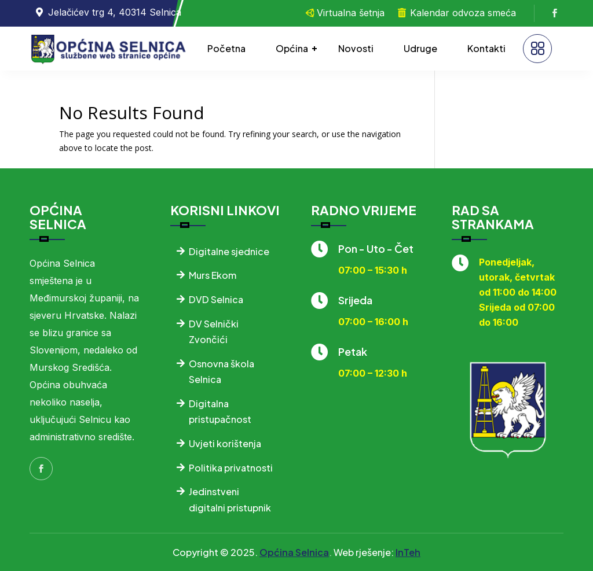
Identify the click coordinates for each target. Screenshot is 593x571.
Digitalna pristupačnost (220, 411)
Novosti (356, 48)
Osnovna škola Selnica (221, 371)
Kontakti (486, 48)
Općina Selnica (294, 552)
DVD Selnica (216, 299)
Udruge (420, 48)
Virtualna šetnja (351, 13)
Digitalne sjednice (229, 251)
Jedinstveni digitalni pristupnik (230, 499)
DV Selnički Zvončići (214, 331)
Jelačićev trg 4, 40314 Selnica (114, 12)
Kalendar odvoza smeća (463, 13)
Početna (226, 48)
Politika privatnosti (231, 468)
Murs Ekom (212, 275)
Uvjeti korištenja (225, 443)
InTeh (408, 552)
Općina (292, 48)
